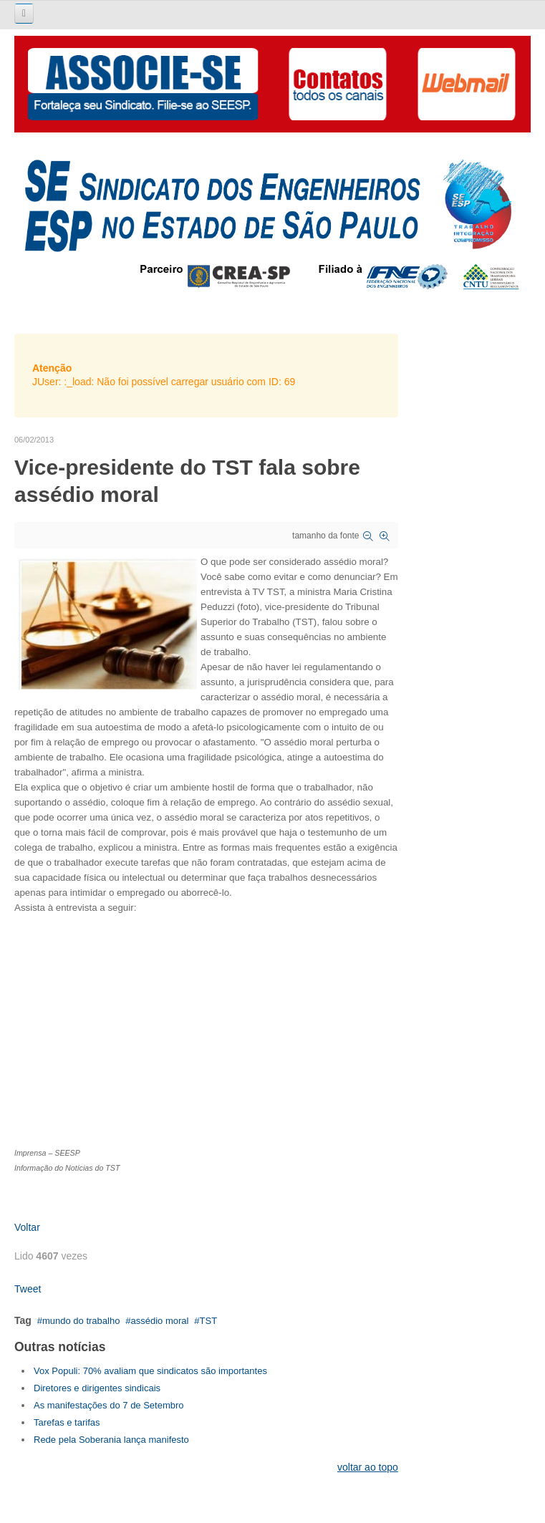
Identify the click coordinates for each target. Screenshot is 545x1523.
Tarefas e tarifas (67, 1422)
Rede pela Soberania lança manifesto (111, 1439)
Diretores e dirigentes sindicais (97, 1388)
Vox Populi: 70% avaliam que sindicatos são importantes (150, 1370)
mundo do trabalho (81, 1320)
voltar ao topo (367, 1467)
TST (209, 1320)
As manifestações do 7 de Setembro (109, 1405)
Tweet (27, 1289)
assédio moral (160, 1320)
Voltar (27, 1227)
